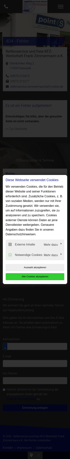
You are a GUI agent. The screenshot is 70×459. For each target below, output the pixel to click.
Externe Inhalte (21, 244)
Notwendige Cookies (25, 254)
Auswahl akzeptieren (35, 267)
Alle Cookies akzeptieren (35, 276)
